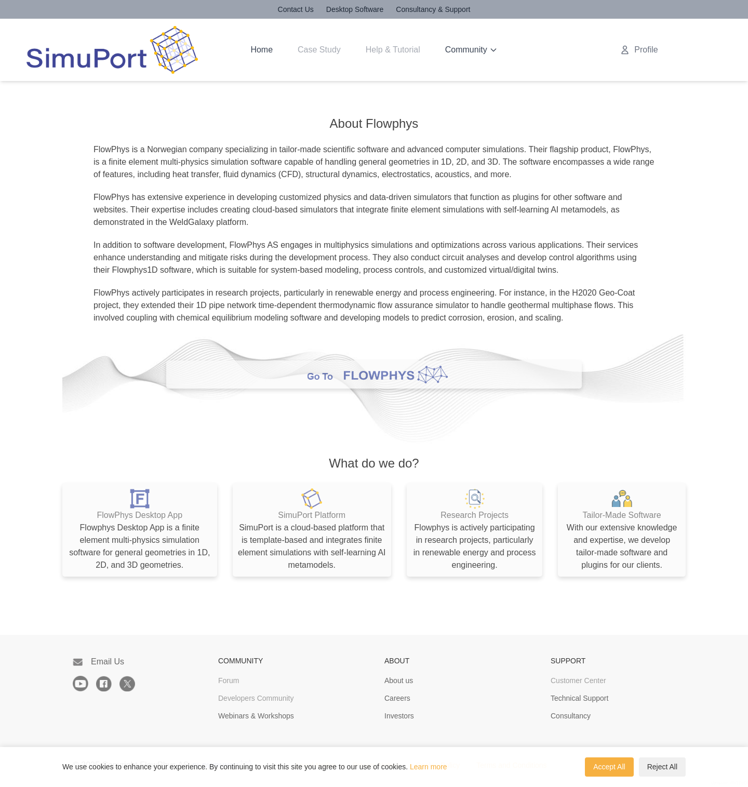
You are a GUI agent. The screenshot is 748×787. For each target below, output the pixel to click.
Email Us (98, 662)
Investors (399, 716)
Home (261, 49)
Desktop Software (355, 9)
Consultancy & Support (433, 9)
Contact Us (296, 9)
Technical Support (579, 698)
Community (471, 49)
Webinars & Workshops (256, 716)
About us (398, 680)
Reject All (662, 767)
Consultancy (571, 716)
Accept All (609, 767)
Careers (397, 698)
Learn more (428, 767)
